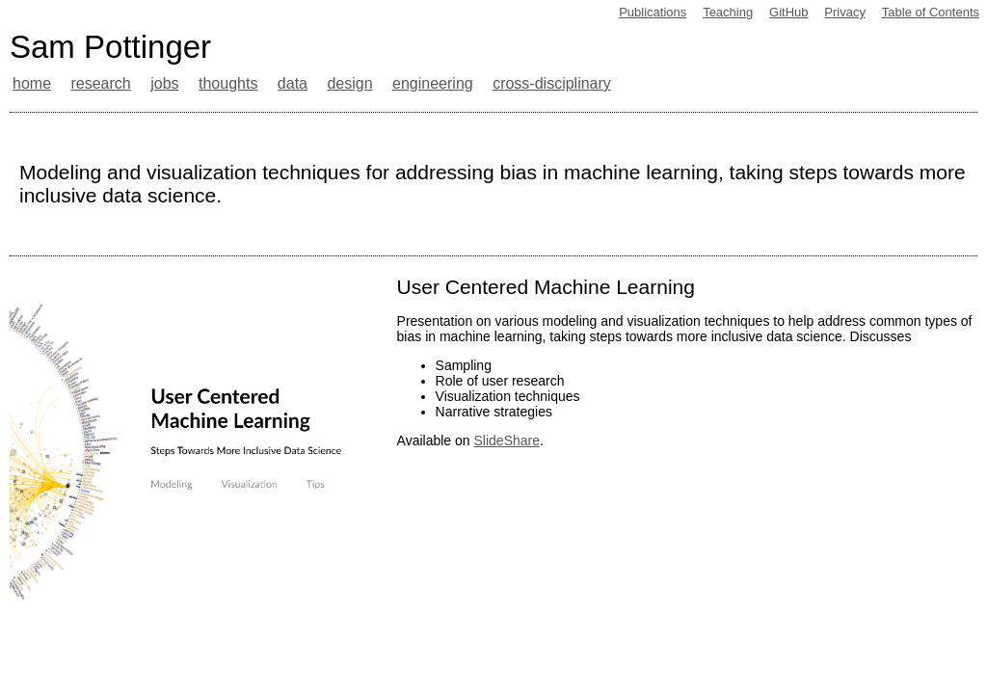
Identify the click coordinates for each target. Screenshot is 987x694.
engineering (432, 83)
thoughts (228, 83)
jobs (164, 83)
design (349, 83)
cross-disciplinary (552, 83)
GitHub (788, 12)
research (100, 83)
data (292, 83)
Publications (652, 12)
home (32, 83)
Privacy (845, 12)
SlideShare (507, 440)
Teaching (728, 12)
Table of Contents (930, 12)
